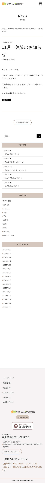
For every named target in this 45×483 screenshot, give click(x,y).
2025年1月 (7, 295)
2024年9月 (7, 307)
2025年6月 (7, 276)
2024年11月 (7, 299)
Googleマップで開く (11, 451)
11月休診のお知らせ (12, 186)
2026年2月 (7, 253)
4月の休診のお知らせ (12, 154)
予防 (4, 212)
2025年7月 (7, 273)
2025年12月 (7, 257)
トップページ (8, 378)
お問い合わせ (8, 402)
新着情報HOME (23, 122)
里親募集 (6, 231)
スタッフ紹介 (8, 392)
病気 (4, 228)
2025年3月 (7, 288)
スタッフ (6, 209)
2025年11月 (7, 261)
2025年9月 (7, 269)
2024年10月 (7, 303)
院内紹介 (6, 397)
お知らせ (12, 59)
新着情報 (6, 383)
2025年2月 (7, 292)
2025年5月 (7, 280)
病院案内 (6, 388)
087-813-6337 (16, 459)
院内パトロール (8, 235)
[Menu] (40, 3)
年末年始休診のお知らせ (13, 178)
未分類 (5, 220)
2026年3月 (7, 250)
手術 (4, 216)
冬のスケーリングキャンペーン (16, 170)
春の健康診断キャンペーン (14, 162)
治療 (4, 224)
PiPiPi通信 (7, 201)
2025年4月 (7, 284)
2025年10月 (7, 265)
